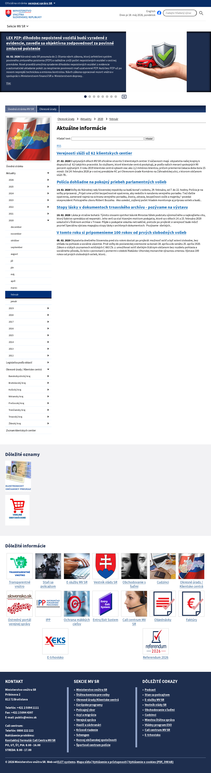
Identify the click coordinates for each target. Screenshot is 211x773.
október (15, 240)
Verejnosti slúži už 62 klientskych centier (94, 153)
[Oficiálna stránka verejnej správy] (42, 3)
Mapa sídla (84, 762)
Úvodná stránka (14, 166)
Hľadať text (63, 138)
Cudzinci (150, 715)
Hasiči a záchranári (88, 725)
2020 (11, 220)
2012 (11, 355)
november (16, 233)
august (14, 254)
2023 (11, 200)
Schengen (82, 735)
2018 (11, 315)
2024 (11, 193)
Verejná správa (86, 720)
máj (12, 274)
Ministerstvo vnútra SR (91, 690)
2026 (11, 179)
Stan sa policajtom (157, 695)
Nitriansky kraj (16, 396)
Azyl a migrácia (86, 715)
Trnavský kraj (15, 416)
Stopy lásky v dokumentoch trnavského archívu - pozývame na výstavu (122, 207)
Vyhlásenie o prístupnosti (110, 762)
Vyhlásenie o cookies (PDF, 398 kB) (151, 762)
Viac (8, 83)
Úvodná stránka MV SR (21, 109)
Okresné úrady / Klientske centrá (24, 369)
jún (12, 267)
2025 (11, 186)
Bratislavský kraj (17, 382)
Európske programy (89, 705)
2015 (11, 335)
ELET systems (66, 762)
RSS (59, 145)
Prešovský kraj (16, 403)
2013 (11, 348)
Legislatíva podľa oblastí (19, 362)
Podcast (150, 690)
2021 (11, 213)
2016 (11, 328)
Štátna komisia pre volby (93, 695)
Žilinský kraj (15, 423)
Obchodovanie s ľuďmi (160, 710)
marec (14, 287)
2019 (11, 308)
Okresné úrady (48, 109)
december (16, 227)
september (17, 247)
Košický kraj (15, 389)
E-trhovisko (153, 735)
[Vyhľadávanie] (180, 13)
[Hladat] (201, 13)
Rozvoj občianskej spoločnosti (96, 740)
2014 (11, 342)
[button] (18, 25)
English (150, 11)
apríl (13, 281)
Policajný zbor (85, 710)
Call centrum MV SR (157, 730)
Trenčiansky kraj (17, 409)
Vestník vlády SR (155, 705)
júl (12, 260)
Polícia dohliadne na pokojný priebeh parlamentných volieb (111, 182)
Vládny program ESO (158, 725)
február (15, 294)
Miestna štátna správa (160, 720)
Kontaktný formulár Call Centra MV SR (30, 740)
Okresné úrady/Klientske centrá (97, 700)
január (14, 301)
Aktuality (11, 173)
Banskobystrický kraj (19, 376)
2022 (11, 206)
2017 (11, 321)
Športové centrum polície (93, 745)
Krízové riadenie (87, 730)
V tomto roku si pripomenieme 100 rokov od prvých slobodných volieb (121, 232)
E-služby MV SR (154, 700)
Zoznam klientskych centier (21, 430)
